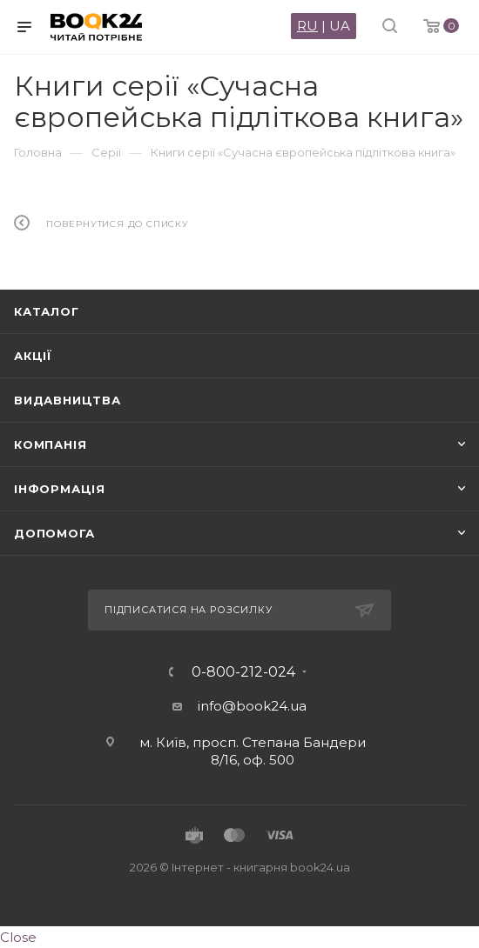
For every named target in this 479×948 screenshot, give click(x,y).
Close (18, 937)
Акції (33, 356)
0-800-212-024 (243, 672)
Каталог (46, 311)
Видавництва (67, 400)
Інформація (59, 489)
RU (307, 25)
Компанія (50, 444)
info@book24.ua (252, 706)
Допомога (54, 533)
